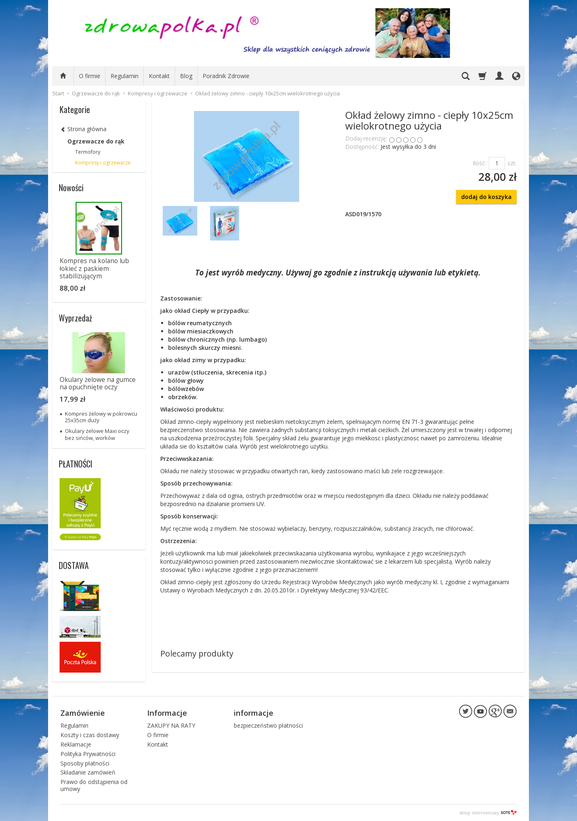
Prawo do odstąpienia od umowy (93, 785)
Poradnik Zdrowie (226, 76)
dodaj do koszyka (486, 197)
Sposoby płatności (84, 763)
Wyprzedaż (75, 318)
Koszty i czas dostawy (89, 735)
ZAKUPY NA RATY (171, 725)
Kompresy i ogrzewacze (103, 162)
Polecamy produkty (196, 653)
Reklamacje (75, 744)
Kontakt (159, 76)
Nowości (71, 187)
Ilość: (479, 163)
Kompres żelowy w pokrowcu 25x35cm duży (101, 417)
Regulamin (124, 76)
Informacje (167, 713)
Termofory (87, 151)
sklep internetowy (488, 812)
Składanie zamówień (87, 772)
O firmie (89, 76)
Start (58, 93)
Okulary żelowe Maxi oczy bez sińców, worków (97, 434)
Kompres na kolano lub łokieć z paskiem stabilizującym (94, 268)
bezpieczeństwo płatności (268, 725)
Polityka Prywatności (87, 754)
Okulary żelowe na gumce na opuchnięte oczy (98, 383)
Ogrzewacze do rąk (96, 141)
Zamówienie (82, 713)
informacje (253, 713)
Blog (186, 76)
